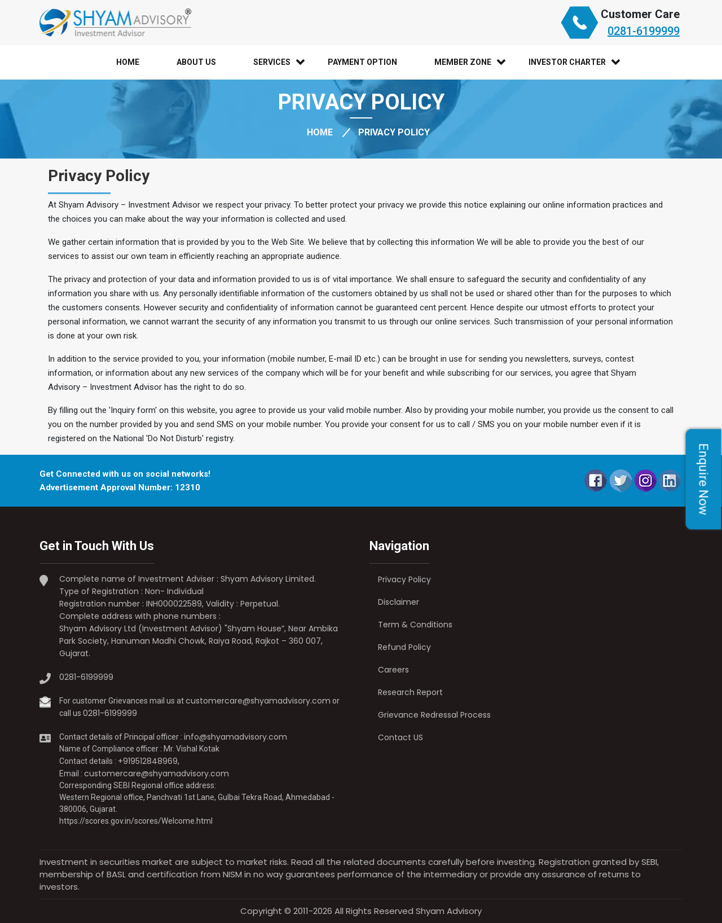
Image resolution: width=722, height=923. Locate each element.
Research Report (410, 692)
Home (127, 62)
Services (271, 62)
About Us (196, 62)
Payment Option (362, 62)
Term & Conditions (415, 624)
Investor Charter (567, 62)
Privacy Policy (404, 579)
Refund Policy (404, 647)
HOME (320, 132)
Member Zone (462, 62)
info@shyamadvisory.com (235, 736)
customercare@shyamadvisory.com (258, 700)
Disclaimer (398, 602)
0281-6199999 (643, 31)
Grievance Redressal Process (434, 714)
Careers (393, 669)
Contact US (400, 737)
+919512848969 (148, 761)
